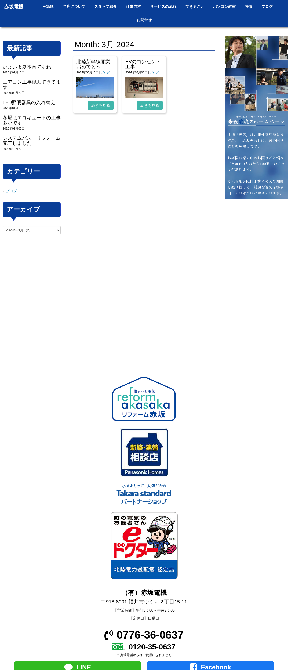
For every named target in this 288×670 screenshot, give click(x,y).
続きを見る (100, 105)
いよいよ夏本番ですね (27, 67)
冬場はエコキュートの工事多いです (32, 120)
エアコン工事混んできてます (32, 84)
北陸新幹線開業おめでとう (93, 64)
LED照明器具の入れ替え (29, 102)
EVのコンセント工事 (143, 64)
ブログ (105, 72)
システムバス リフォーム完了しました (32, 140)
